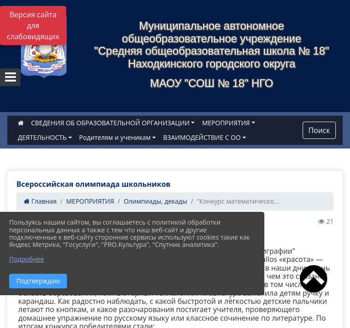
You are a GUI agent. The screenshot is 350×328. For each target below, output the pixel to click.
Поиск (319, 130)
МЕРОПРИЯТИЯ (226, 122)
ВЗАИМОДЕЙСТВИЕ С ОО (202, 137)
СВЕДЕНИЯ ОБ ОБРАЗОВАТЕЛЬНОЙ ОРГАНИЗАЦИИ (110, 122)
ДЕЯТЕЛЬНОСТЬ (42, 137)
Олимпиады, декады (155, 201)
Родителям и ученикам (115, 137)
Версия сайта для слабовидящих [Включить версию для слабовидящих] (33, 25)
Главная (40, 201)
